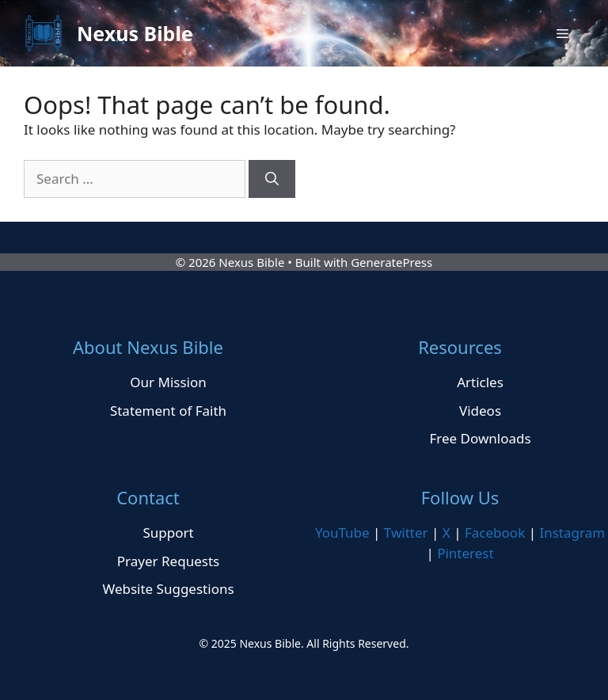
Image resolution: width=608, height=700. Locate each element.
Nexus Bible (135, 33)
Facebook (495, 532)
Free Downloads (479, 438)
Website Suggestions (168, 589)
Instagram (572, 532)
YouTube (342, 532)
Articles (480, 382)
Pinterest (465, 553)
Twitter (406, 532)
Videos (480, 410)
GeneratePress (391, 262)
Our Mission (168, 382)
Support (167, 532)
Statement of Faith (168, 410)
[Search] (272, 179)
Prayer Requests (168, 561)
